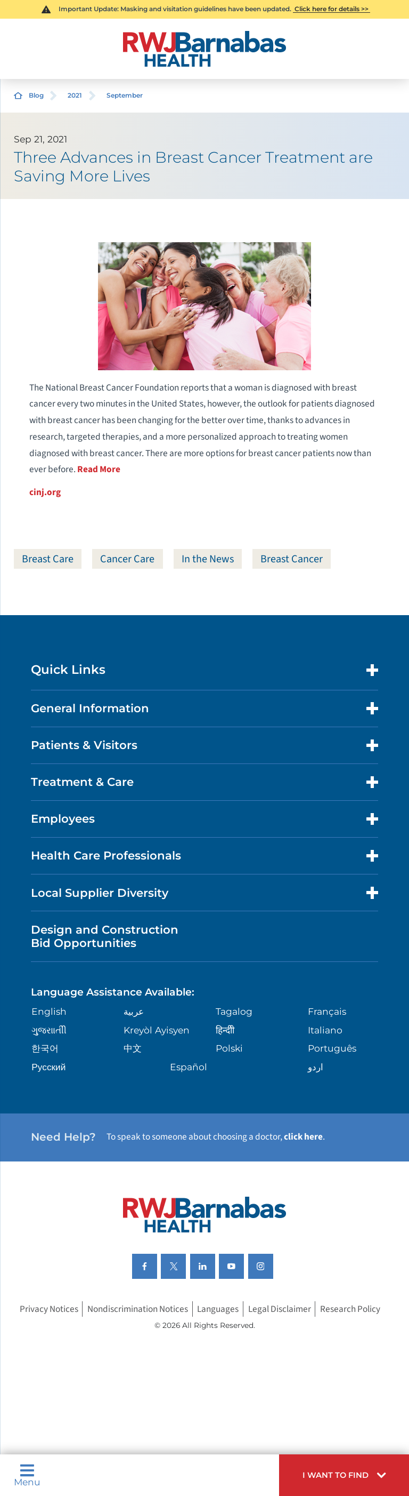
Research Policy (350, 1309)
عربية (134, 1011)
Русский (48, 1066)
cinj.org (45, 492)
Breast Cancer (291, 559)
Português (332, 1048)
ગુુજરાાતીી (49, 1030)
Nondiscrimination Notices (137, 1309)
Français (327, 1011)
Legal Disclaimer (279, 1309)
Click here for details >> (331, 9)
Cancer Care (127, 559)
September (125, 95)
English (49, 1011)
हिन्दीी (225, 1030)
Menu (27, 1474)
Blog (36, 95)
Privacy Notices (49, 1309)
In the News (208, 559)
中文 (133, 1048)
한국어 (45, 1048)
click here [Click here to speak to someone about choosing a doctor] (303, 1136)
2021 (75, 95)
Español (188, 1066)
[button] (344, 1475)
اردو (315, 1066)
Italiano (325, 1030)
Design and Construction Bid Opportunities (104, 936)
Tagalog (234, 1011)
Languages (218, 1309)
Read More (98, 469)
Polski (229, 1048)
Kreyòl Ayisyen (157, 1030)
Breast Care (47, 559)
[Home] (204, 49)
